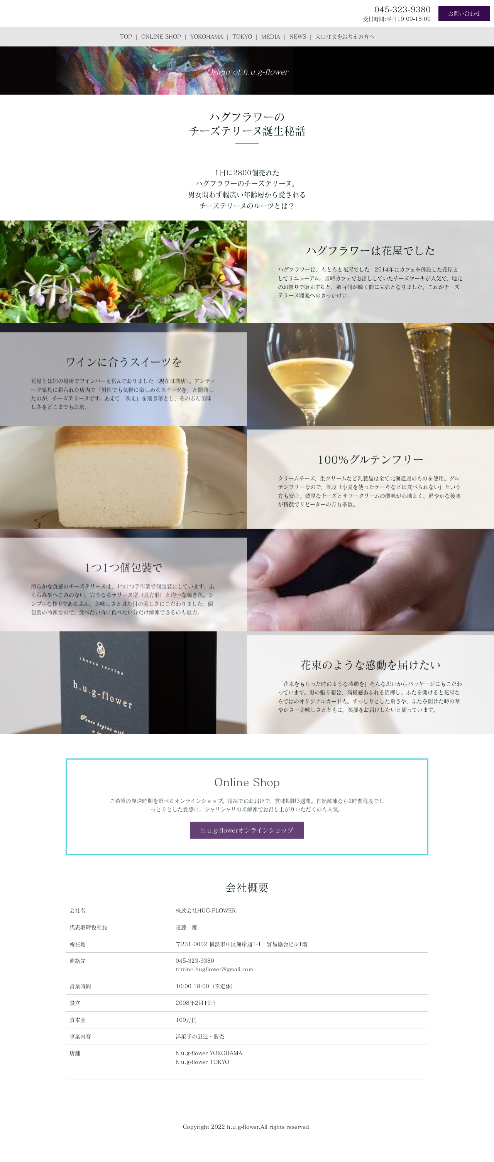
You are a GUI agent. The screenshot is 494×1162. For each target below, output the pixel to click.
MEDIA (270, 36)
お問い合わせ (464, 13)
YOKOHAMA (206, 36)
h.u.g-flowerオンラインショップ (247, 844)
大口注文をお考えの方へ (344, 36)
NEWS (297, 36)
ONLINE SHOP (161, 36)
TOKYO (242, 36)
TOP (126, 36)
